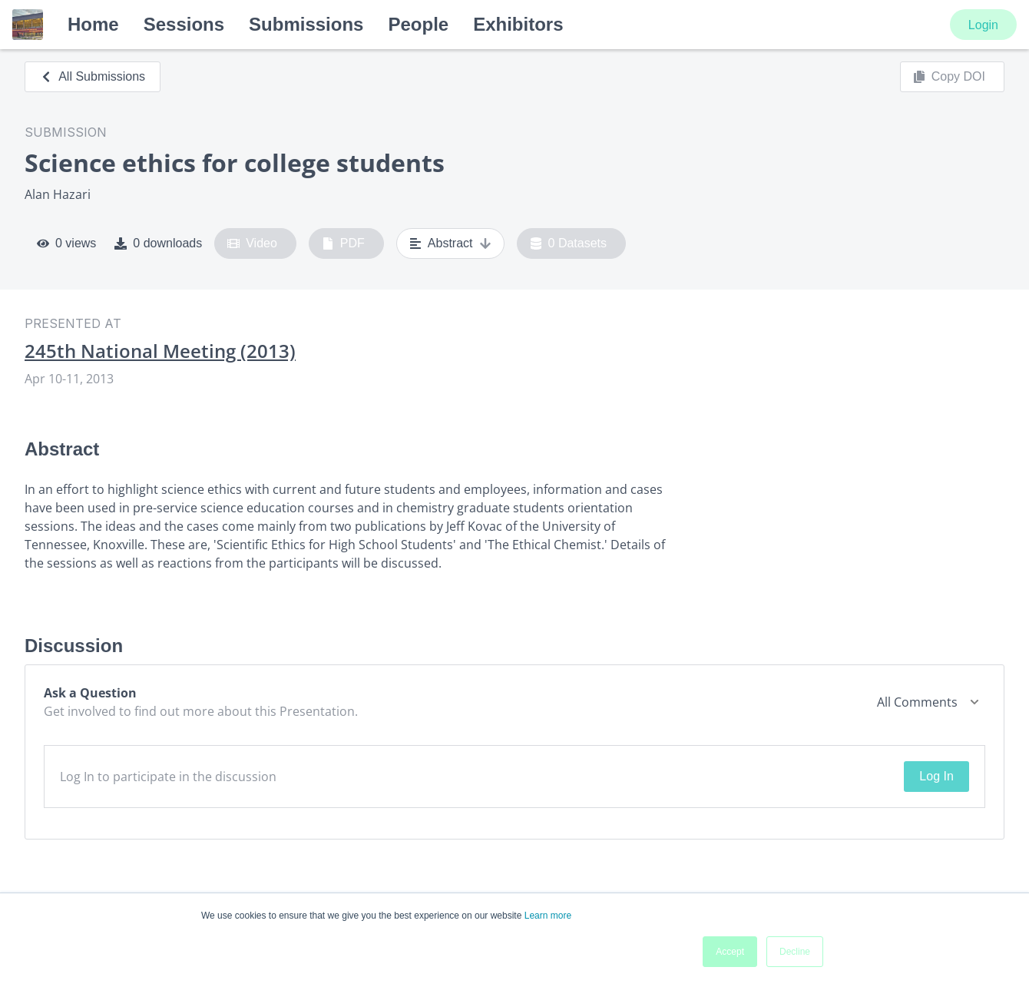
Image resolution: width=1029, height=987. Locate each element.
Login (983, 24)
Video (252, 243)
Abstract (450, 243)
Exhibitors (518, 24)
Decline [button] (794, 951)
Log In (936, 776)
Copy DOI (949, 76)
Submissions (306, 24)
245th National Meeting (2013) (160, 351)
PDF (343, 243)
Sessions (184, 24)
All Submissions (92, 76)
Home (93, 24)
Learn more (547, 915)
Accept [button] (730, 951)
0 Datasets (568, 243)
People (418, 24)
